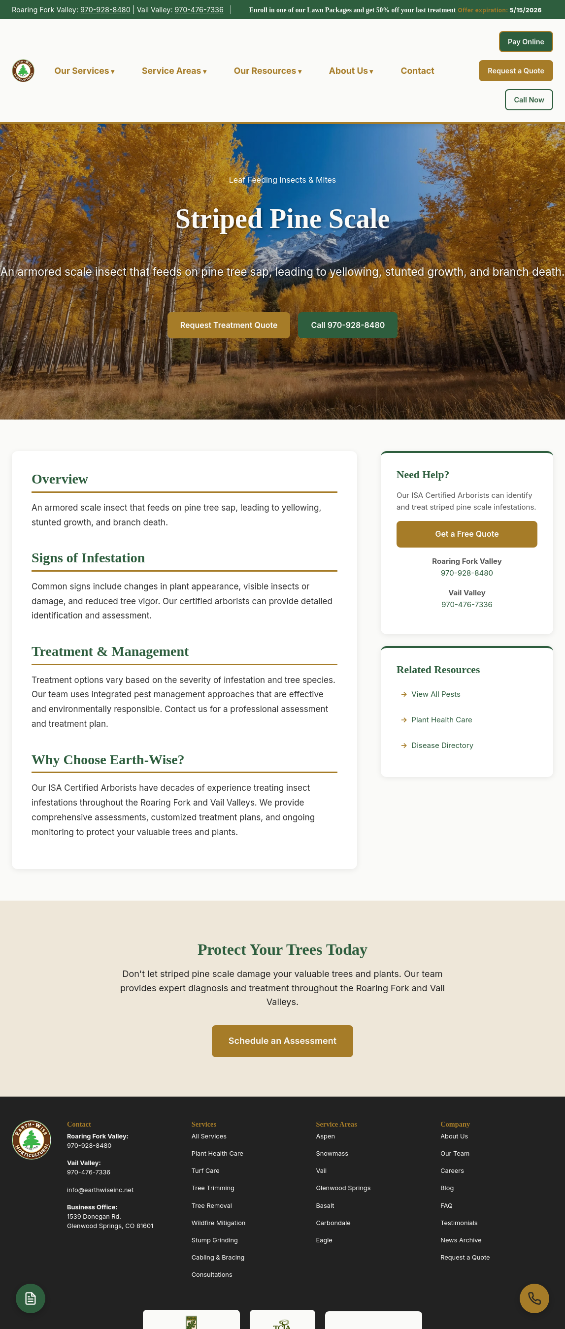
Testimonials (458, 1223)
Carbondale (333, 1223)
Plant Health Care (441, 719)
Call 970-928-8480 (348, 325)
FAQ (446, 1205)
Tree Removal (212, 1205)
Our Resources (265, 70)
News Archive (461, 1240)
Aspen (325, 1136)
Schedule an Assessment (282, 1041)
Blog (447, 1188)
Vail (321, 1170)
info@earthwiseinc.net (100, 1190)
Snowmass (332, 1153)
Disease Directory (442, 745)
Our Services (81, 70)
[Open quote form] (30, 1298)
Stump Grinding (215, 1240)
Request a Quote (516, 70)
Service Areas (171, 70)
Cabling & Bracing (218, 1257)
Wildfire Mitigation (219, 1223)
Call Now (529, 100)
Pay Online (526, 41)
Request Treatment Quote (229, 325)
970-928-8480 (105, 9)
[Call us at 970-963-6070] (534, 1298)
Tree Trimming (213, 1188)
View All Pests (436, 694)
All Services (209, 1136)
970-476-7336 (199, 9)
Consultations (212, 1274)
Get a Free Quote (467, 534)
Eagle (324, 1240)
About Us (348, 70)
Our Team (454, 1153)
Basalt (325, 1205)
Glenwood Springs (343, 1188)
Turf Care (206, 1170)
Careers (452, 1170)
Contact (417, 70)
